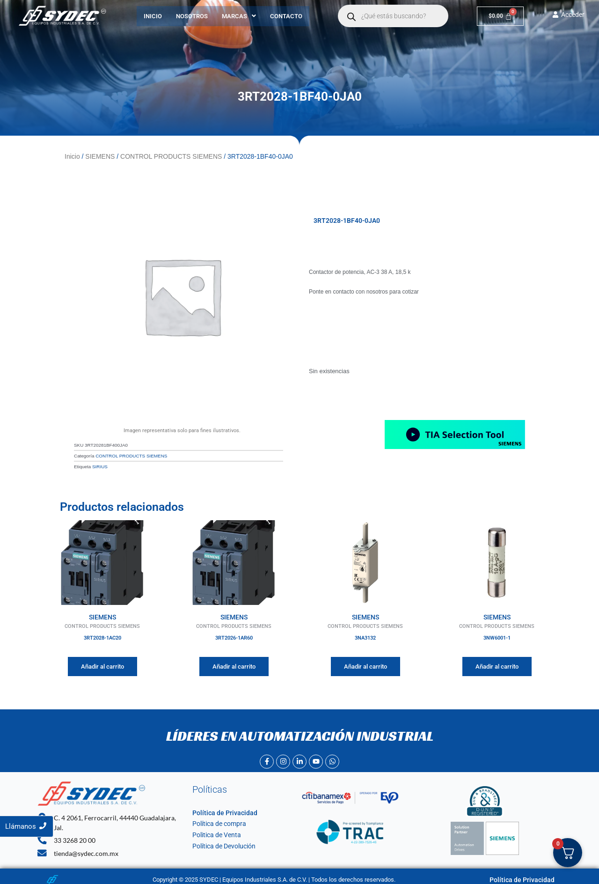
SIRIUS (100, 464)
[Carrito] (500, 16)
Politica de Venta (214, 831)
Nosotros (192, 16)
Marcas (239, 16)
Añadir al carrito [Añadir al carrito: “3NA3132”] (365, 662)
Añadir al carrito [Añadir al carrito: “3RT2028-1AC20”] (102, 662)
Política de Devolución (221, 843)
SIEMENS (100, 156)
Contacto (286, 16)
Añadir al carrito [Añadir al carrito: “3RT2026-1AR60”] (234, 662)
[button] (239, 16)
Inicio (153, 16)
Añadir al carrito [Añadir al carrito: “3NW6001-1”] (497, 662)
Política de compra (216, 820)
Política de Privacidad (220, 809)
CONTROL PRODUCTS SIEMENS (171, 156)
